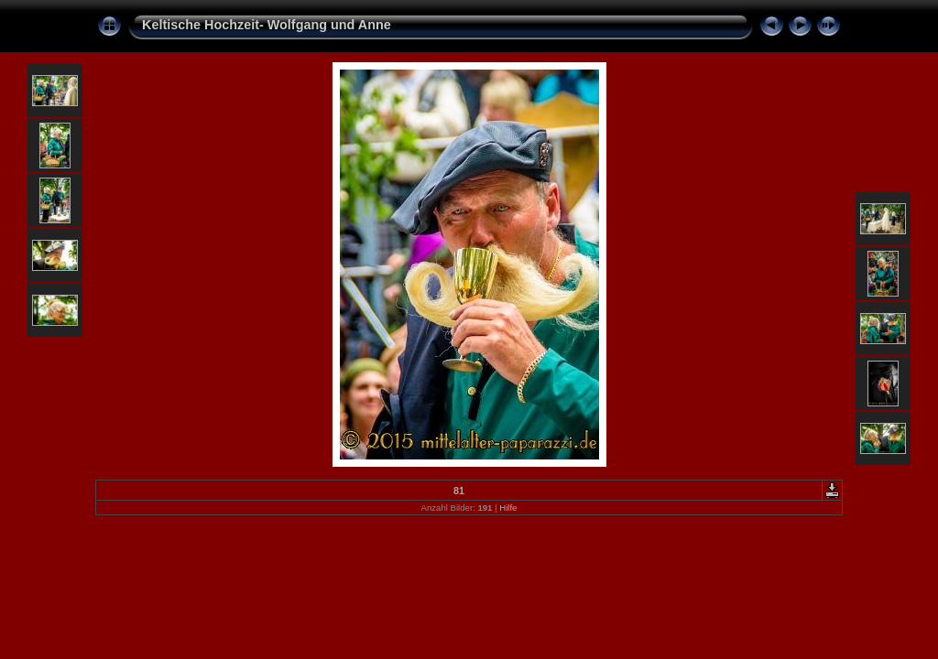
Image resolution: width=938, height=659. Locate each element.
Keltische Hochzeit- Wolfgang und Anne (266, 24)
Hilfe (508, 507)
